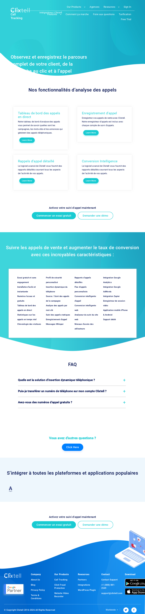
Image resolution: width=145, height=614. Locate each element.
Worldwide (111, 610)
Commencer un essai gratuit (53, 215)
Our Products (74, 6)
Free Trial (126, 19)
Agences (94, 6)
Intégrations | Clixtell (50, 12)
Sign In (127, 6)
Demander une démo (95, 215)
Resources (109, 6)
